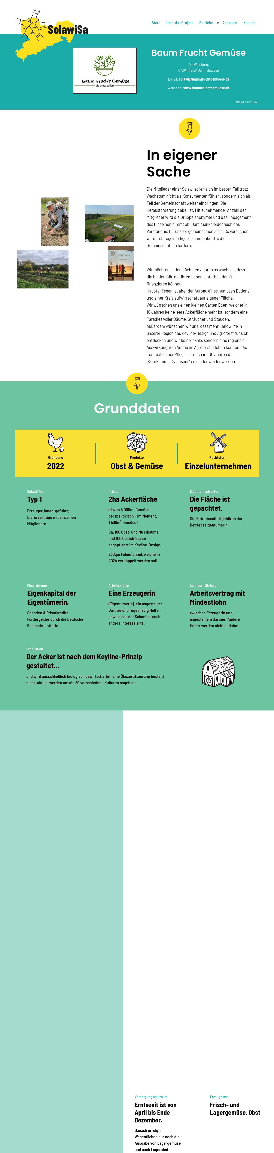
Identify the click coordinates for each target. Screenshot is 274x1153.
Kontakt (249, 22)
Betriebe (206, 22)
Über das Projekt (179, 22)
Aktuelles (229, 22)
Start (156, 22)
